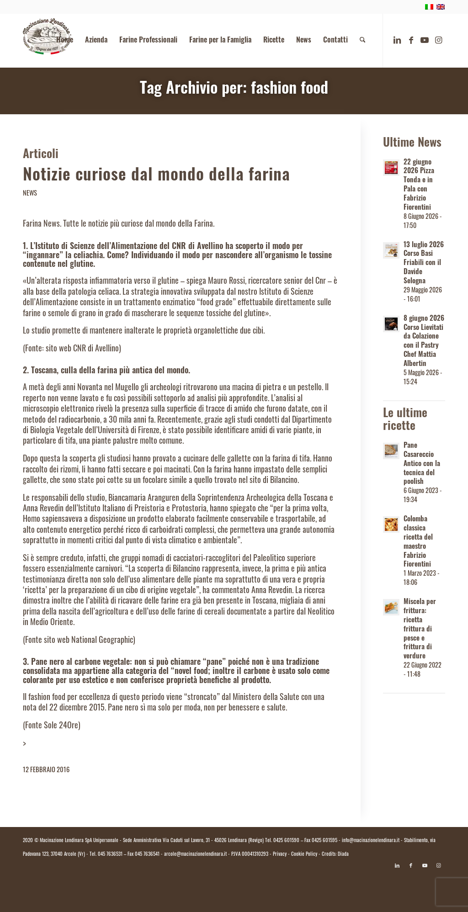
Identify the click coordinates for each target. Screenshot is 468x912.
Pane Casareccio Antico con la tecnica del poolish (422, 464)
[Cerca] (363, 41)
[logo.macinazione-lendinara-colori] (47, 41)
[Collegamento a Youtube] (424, 40)
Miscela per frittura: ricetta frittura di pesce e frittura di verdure (420, 629)
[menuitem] (64, 41)
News (30, 194)
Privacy (280, 854)
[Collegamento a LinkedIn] (397, 40)
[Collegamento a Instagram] (438, 40)
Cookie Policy (304, 854)
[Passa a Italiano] (234, 888)
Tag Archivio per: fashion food (234, 90)
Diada (343, 854)
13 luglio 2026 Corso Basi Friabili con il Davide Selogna (424, 264)
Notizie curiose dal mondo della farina (156, 176)
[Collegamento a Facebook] (411, 40)
